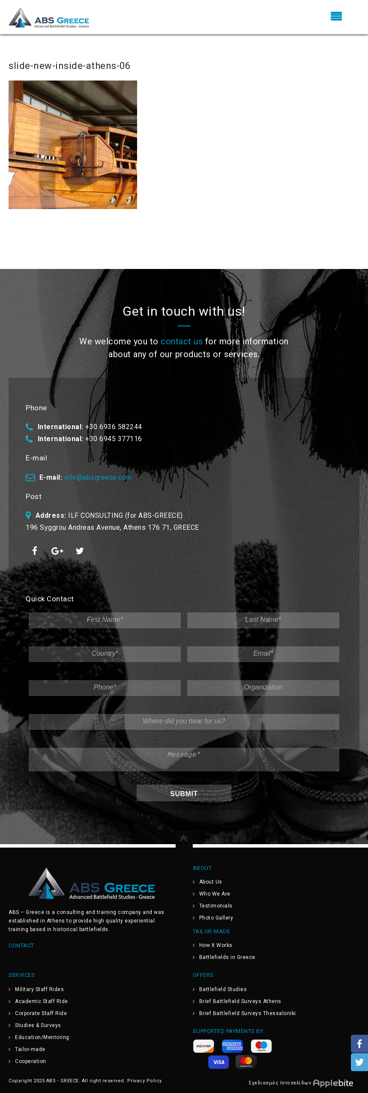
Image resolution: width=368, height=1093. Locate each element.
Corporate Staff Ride (41, 1013)
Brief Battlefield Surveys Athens (240, 1001)
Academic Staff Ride (41, 1001)
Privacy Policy (144, 1081)
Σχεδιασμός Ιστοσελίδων (303, 1083)
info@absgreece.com (98, 477)
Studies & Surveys (38, 1025)
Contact (21, 945)
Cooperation (30, 1061)
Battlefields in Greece (227, 957)
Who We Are (214, 894)
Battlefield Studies (223, 989)
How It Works (216, 945)
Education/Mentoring (42, 1037)
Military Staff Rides (39, 989)
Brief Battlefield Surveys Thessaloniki (247, 1013)
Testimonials (216, 906)
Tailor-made (30, 1049)
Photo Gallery (216, 918)
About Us (210, 882)
